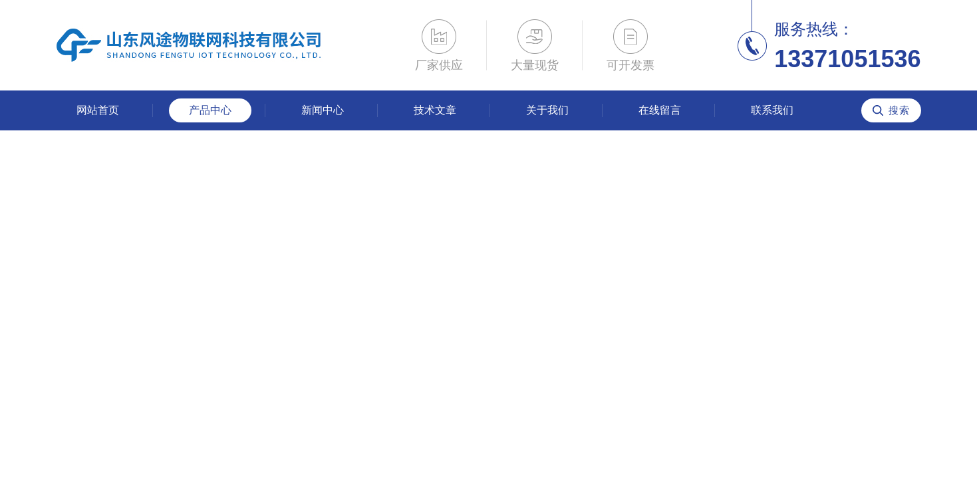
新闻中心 (322, 110)
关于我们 (547, 110)
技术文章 (435, 110)
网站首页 (97, 110)
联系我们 (772, 110)
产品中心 (210, 110)
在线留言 (659, 110)
